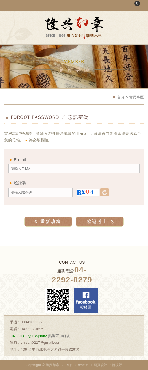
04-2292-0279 (32, 329)
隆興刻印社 (74, 28)
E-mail (20, 159)
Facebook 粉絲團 (86, 300)
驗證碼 (20, 182)
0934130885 (31, 322)
